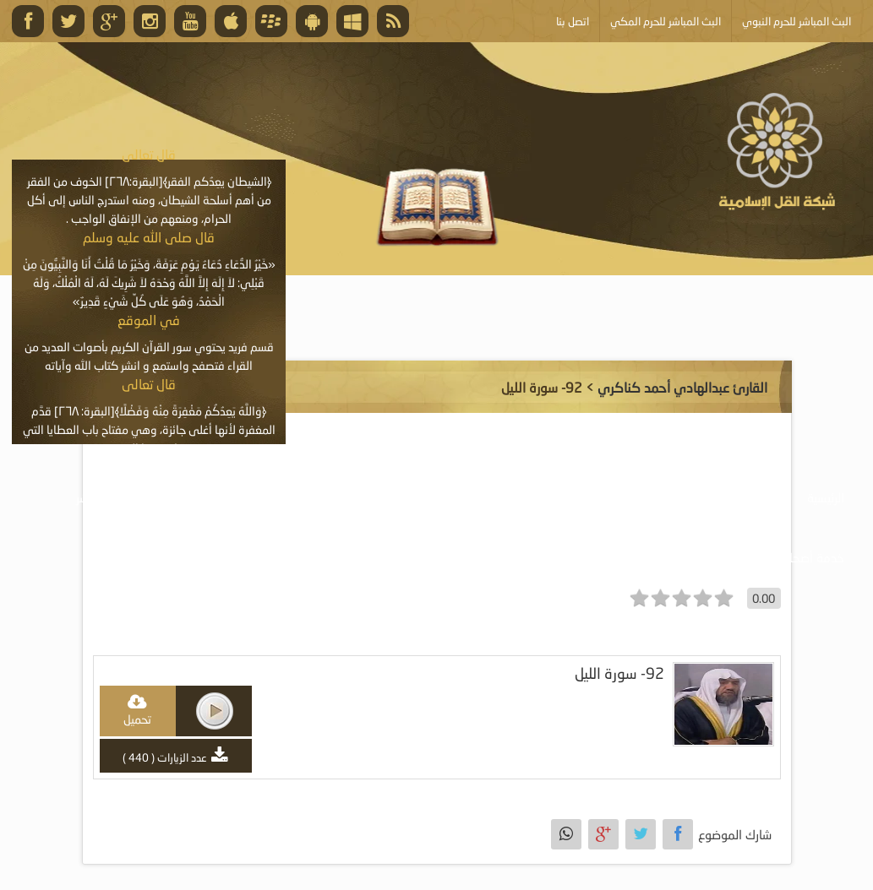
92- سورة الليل (619, 673)
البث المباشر (105, 497)
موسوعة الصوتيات (723, 497)
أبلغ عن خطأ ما (660, 557)
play (214, 711)
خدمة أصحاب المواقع (790, 557)
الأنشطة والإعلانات (221, 497)
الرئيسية (825, 497)
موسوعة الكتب (477, 497)
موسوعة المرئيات (597, 497)
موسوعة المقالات (354, 497)
